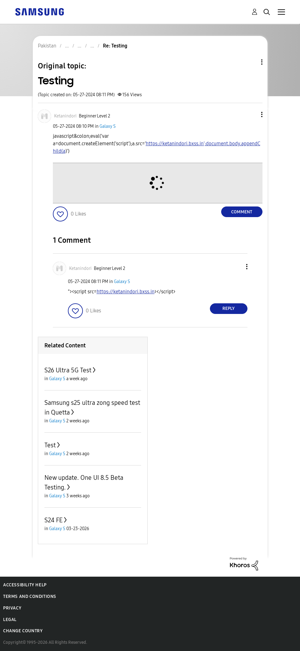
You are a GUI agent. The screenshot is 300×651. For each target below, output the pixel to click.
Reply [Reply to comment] (228, 308)
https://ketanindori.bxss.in (126, 292)
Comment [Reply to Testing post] (241, 212)
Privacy (12, 608)
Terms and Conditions (29, 596)
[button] (251, 114)
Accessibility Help (25, 585)
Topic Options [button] (251, 62)
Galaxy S (107, 126)
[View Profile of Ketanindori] (65, 116)
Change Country (23, 631)
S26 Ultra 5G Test (67, 370)
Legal (10, 619)
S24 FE (53, 520)
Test (50, 445)
